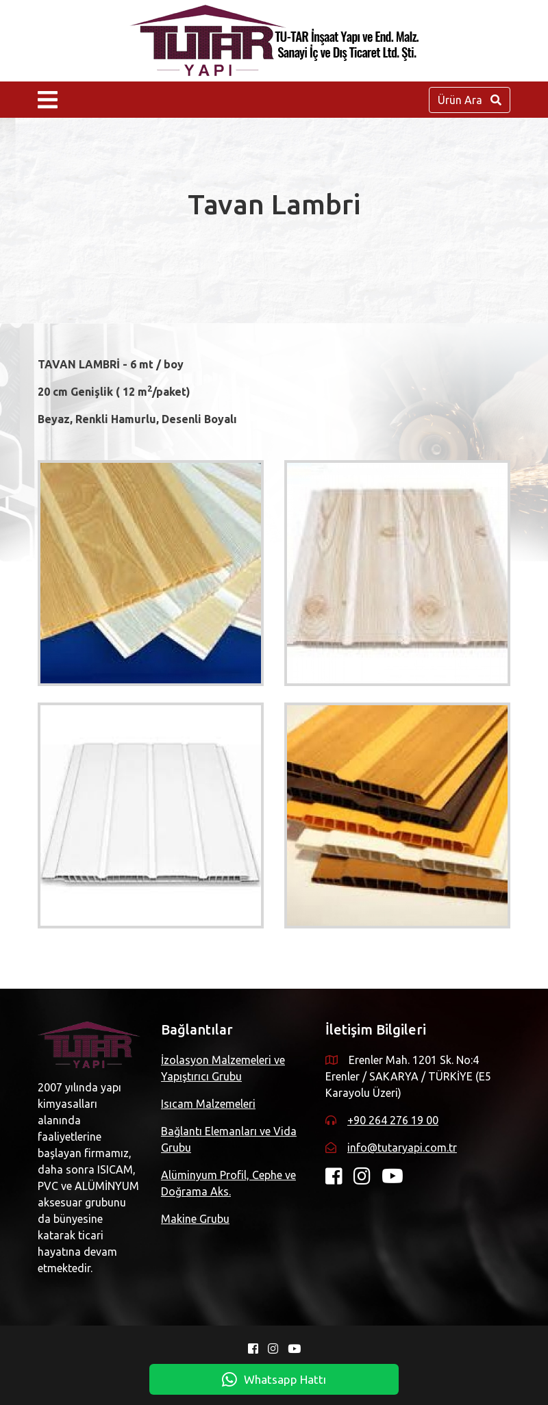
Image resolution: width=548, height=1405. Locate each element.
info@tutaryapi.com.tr (402, 1147)
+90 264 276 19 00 (392, 1120)
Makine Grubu (195, 1219)
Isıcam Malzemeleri (208, 1104)
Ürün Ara (469, 100)
